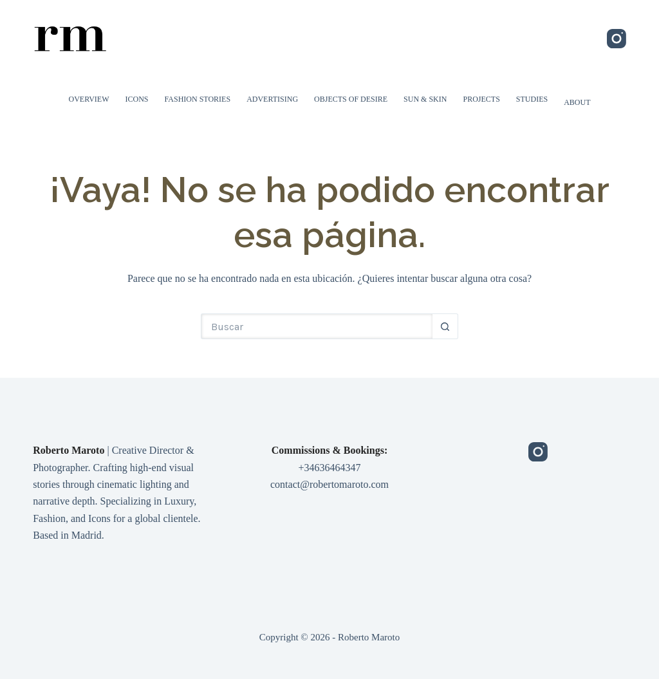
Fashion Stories (198, 99)
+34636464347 (329, 467)
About (577, 102)
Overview (89, 99)
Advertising (272, 99)
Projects (481, 99)
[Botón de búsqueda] (445, 326)
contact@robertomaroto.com (329, 484)
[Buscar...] (316, 326)
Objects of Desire (350, 99)
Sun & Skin (425, 99)
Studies (532, 99)
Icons (137, 99)
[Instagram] (616, 38)
